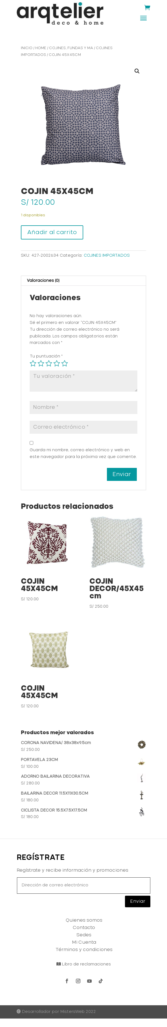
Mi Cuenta (84, 942)
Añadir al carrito (52, 232)
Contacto (84, 927)
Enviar (137, 901)
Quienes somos (84, 920)
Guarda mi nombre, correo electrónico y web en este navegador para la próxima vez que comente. (83, 453)
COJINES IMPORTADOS (107, 256)
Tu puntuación (46, 356)
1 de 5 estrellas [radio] (33, 363)
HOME (40, 48)
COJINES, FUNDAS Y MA (71, 48)
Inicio (26, 48)
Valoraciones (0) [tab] (43, 281)
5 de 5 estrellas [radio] (64, 363)
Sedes (83, 935)
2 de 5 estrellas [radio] (41, 363)
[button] (137, 71)
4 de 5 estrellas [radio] (56, 363)
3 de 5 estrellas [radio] (48, 363)
